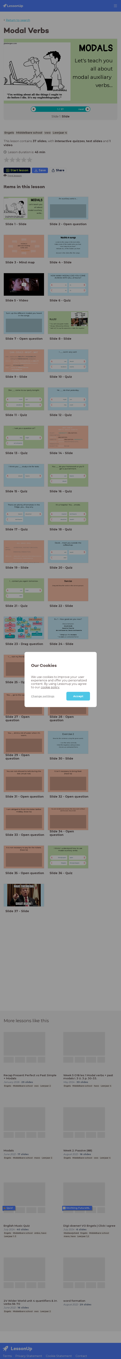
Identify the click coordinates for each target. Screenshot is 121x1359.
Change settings (42, 696)
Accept (78, 696)
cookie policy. (50, 687)
